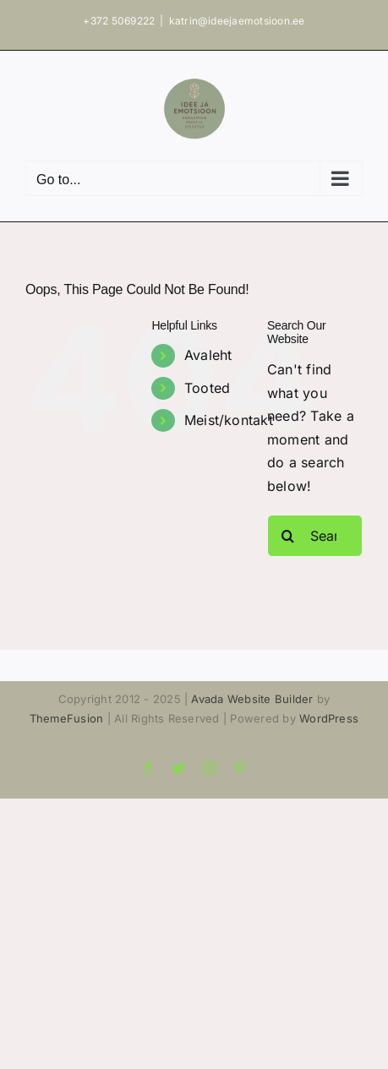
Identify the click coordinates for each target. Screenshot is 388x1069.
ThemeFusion (67, 718)
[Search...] (315, 536)
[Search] (288, 536)
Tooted (207, 387)
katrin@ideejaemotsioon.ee (237, 20)
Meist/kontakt (228, 420)
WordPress (328, 718)
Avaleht (208, 354)
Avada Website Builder (252, 699)
